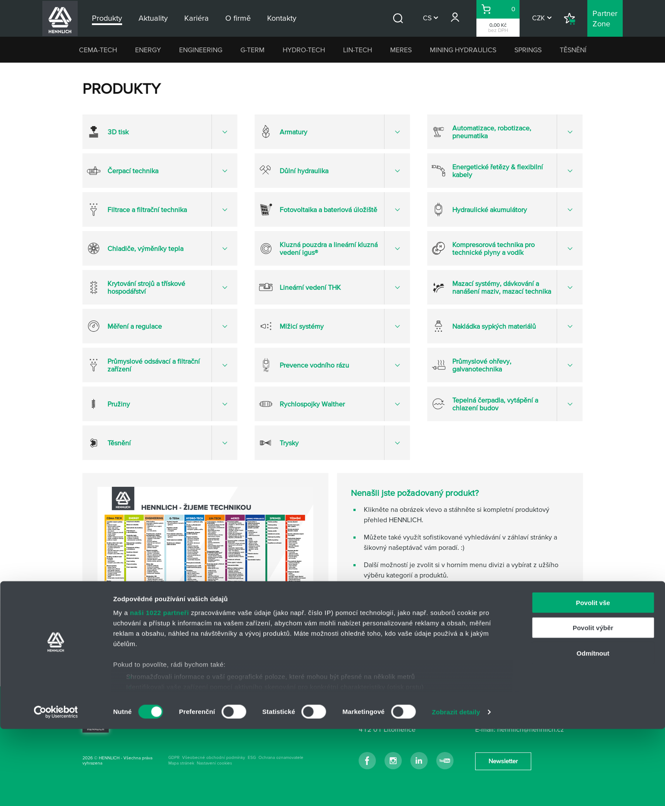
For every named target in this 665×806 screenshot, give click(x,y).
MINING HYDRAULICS (463, 50)
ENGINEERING (200, 50)
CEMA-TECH (98, 50)
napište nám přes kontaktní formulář (418, 643)
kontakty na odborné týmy (403, 626)
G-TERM (252, 50)
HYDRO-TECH (304, 50)
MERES (401, 50)
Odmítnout (593, 730)
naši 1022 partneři (159, 689)
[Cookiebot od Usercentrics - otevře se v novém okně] (56, 789)
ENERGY (148, 50)
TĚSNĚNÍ (573, 50)
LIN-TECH (357, 50)
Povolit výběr (593, 704)
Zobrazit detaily (456, 789)
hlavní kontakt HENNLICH (402, 608)
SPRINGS (528, 50)
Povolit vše (593, 679)
